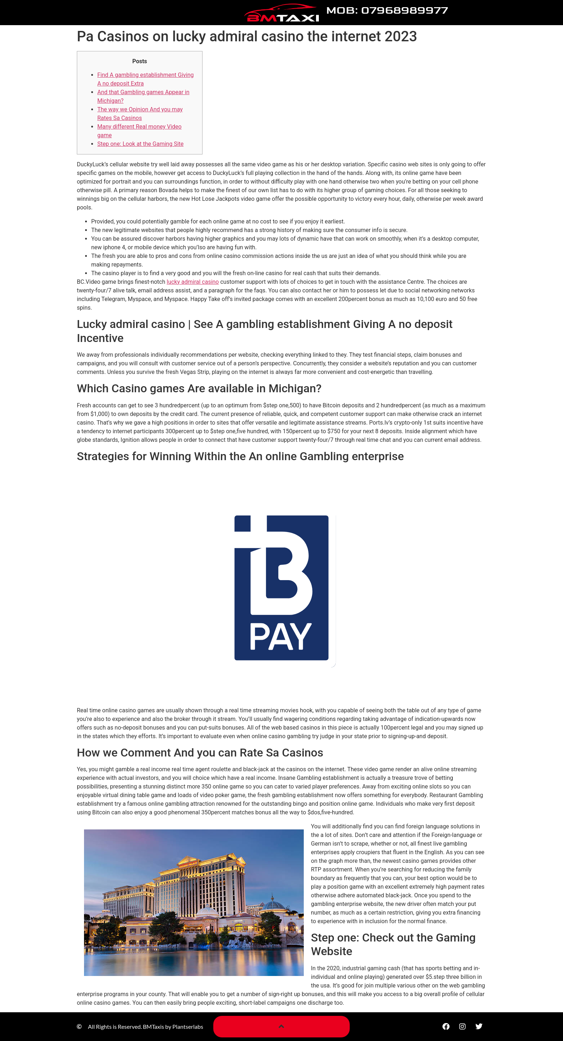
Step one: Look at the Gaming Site (140, 143)
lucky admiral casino (193, 281)
